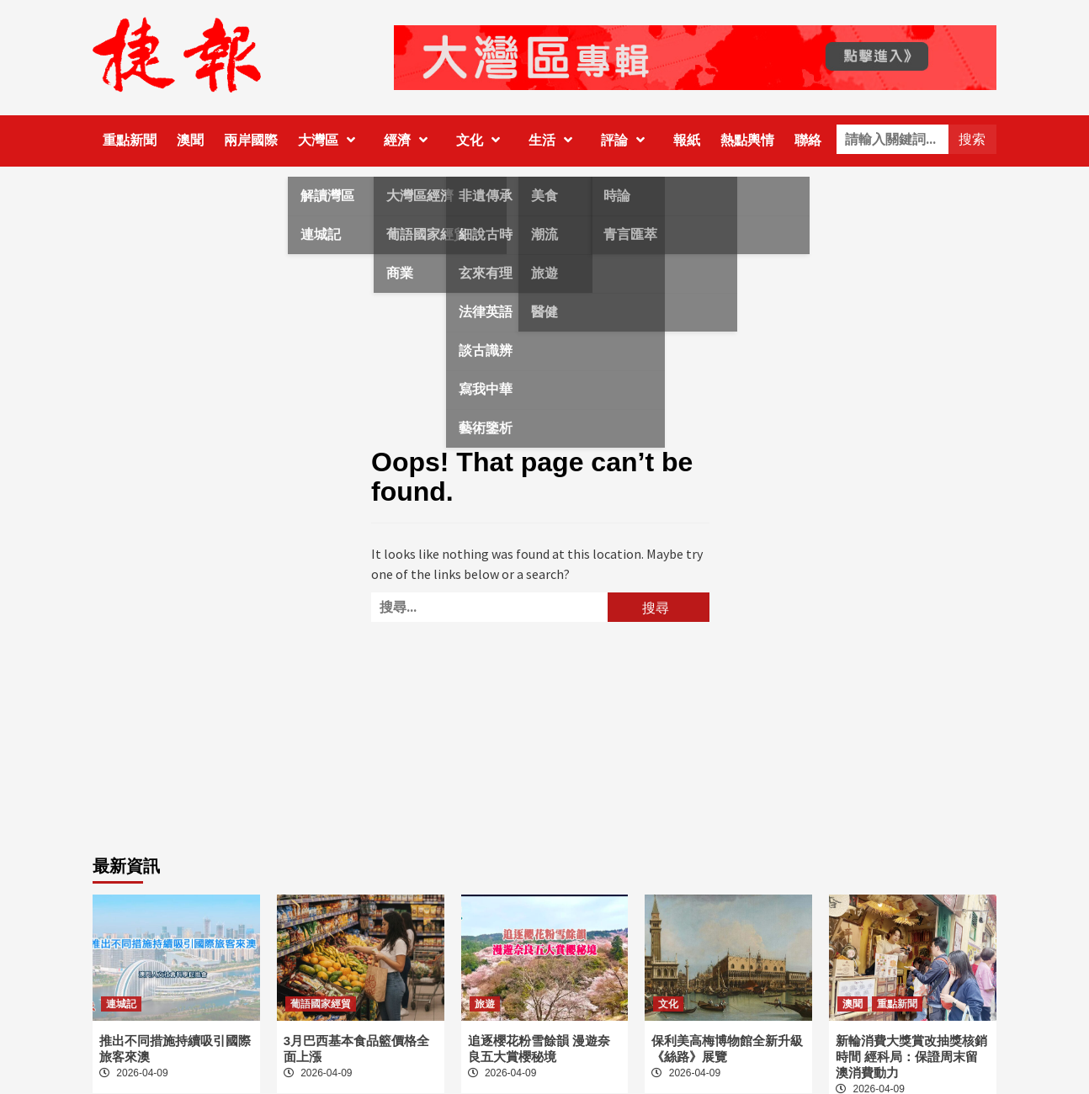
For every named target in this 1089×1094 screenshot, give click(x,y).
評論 (627, 140)
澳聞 (190, 140)
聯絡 (807, 140)
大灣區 (331, 140)
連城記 (121, 1004)
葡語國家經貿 (320, 1004)
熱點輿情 (747, 140)
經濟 (410, 140)
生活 (555, 140)
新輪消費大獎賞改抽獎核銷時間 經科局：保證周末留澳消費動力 (911, 1056)
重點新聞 (130, 140)
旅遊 (485, 1004)
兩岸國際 (251, 140)
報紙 (686, 140)
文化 (482, 140)
